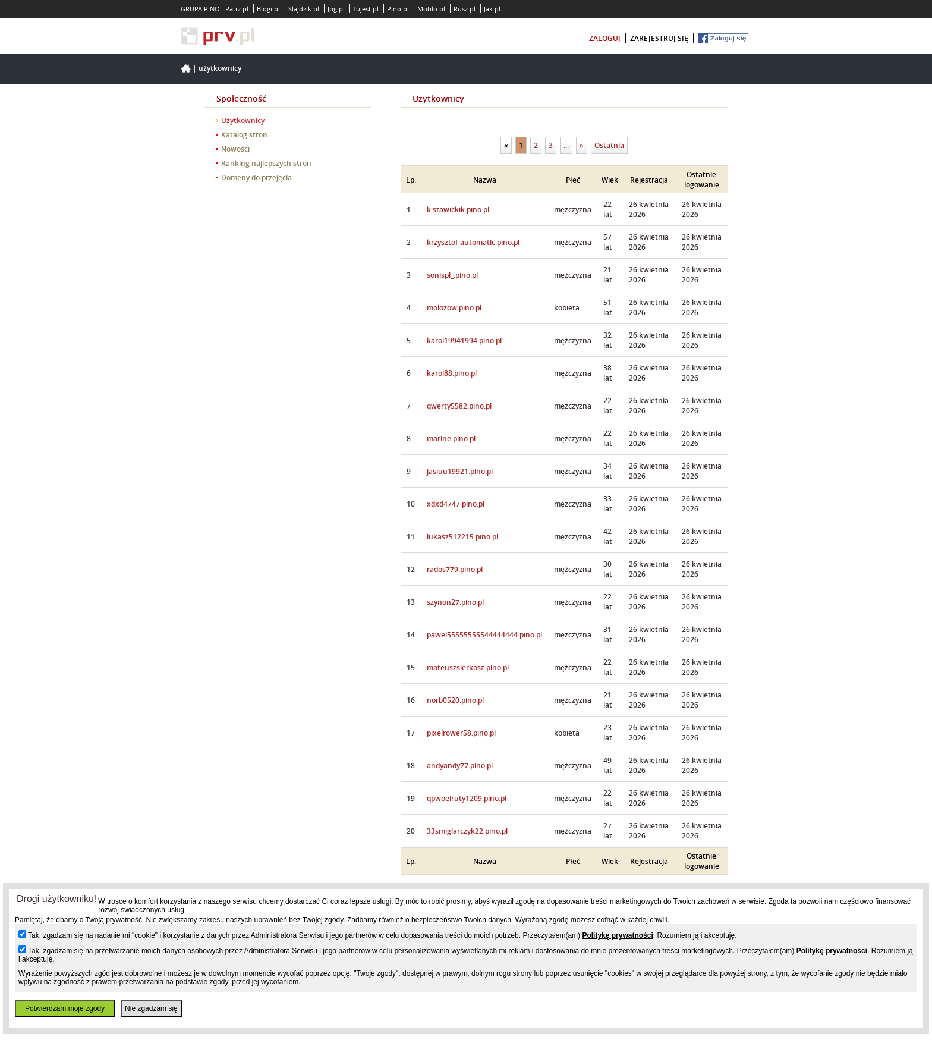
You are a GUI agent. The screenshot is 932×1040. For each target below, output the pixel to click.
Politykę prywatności (617, 935)
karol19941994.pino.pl (464, 340)
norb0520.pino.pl (455, 700)
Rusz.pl (465, 8)
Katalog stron (244, 135)
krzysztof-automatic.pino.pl (473, 242)
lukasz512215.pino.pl (462, 537)
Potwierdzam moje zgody (65, 1008)
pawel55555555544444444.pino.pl (484, 635)
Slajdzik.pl (303, 8)
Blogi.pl (268, 8)
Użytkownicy (220, 68)
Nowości (235, 149)
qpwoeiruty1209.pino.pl (466, 798)
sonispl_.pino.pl (452, 275)
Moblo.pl (431, 8)
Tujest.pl (366, 8)
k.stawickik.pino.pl (458, 210)
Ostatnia (609, 145)
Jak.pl (492, 8)
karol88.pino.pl (452, 373)
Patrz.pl (236, 8)
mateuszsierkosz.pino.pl (468, 667)
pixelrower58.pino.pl (461, 733)
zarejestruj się (659, 38)
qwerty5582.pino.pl (459, 406)
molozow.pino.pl (454, 308)
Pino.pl (398, 8)
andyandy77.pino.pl (460, 766)
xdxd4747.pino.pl (455, 504)
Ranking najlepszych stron (266, 163)
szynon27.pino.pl (455, 602)
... (566, 145)
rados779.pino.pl (455, 569)
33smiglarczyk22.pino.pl (467, 831)
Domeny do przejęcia (256, 177)
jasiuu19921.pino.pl (460, 471)
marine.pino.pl (451, 438)
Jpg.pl (336, 8)
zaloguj (605, 38)
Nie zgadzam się (151, 1008)
